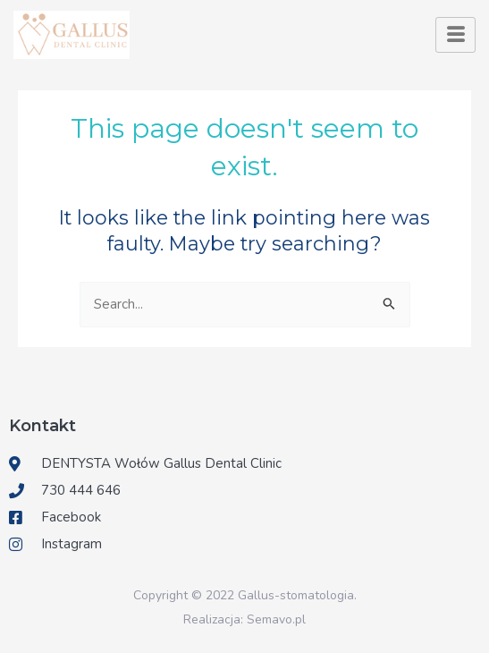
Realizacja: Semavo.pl (244, 619)
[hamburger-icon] (455, 35)
